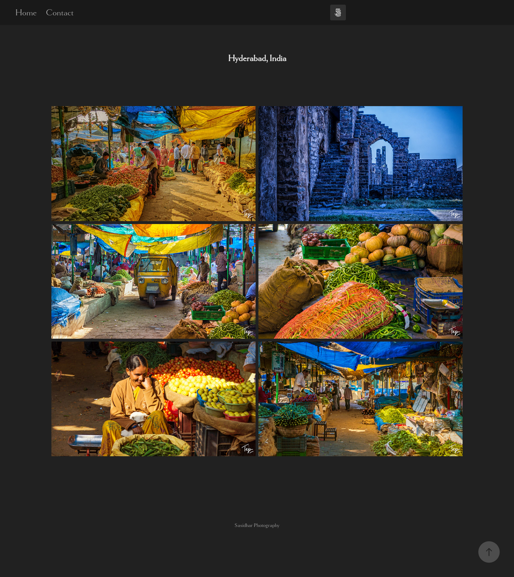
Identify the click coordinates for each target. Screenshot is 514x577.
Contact (60, 12)
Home (26, 12)
